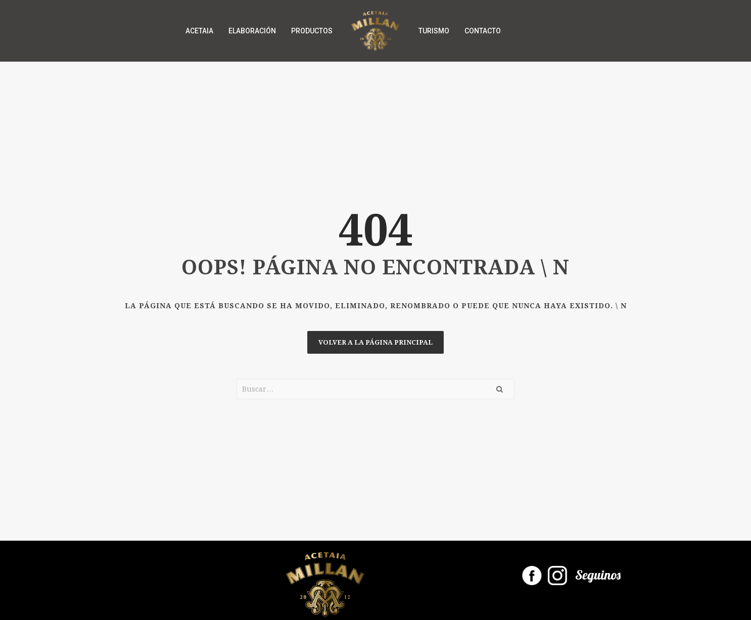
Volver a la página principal (375, 342)
